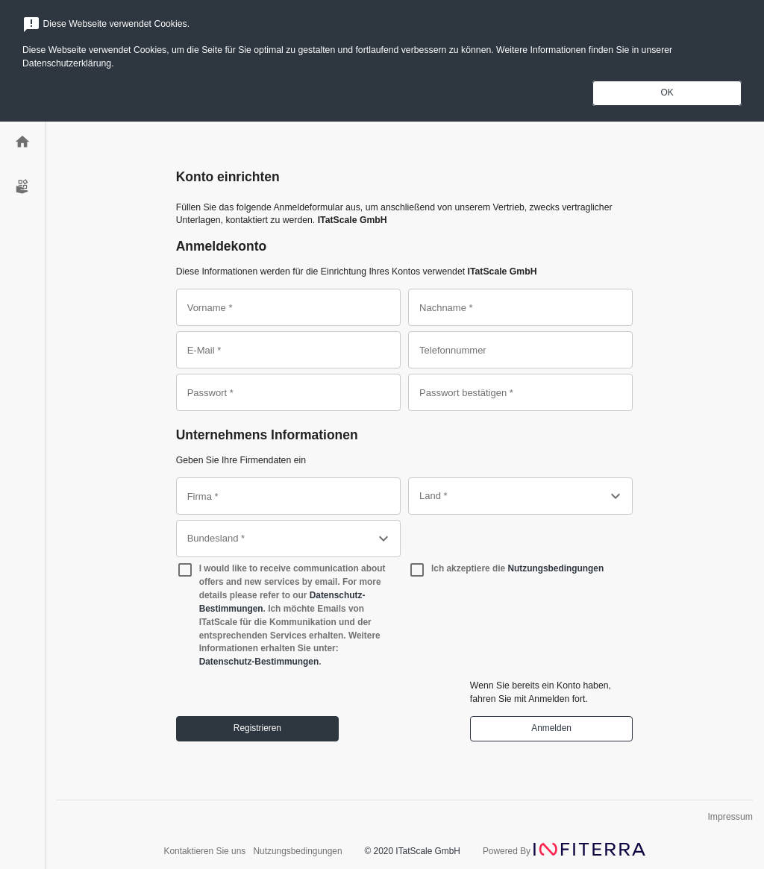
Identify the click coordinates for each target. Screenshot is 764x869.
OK (666, 92)
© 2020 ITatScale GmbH (412, 851)
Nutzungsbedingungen (555, 568)
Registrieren (257, 728)
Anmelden (551, 728)
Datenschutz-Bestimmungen (259, 661)
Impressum (730, 817)
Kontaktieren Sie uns (205, 851)
